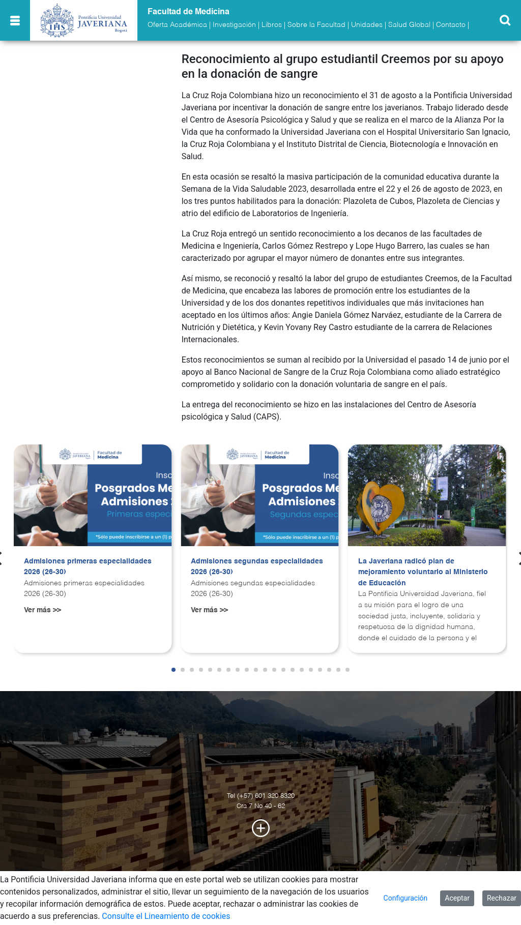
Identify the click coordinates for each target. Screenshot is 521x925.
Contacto (451, 24)
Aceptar (457, 898)
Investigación (234, 24)
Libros (272, 24)
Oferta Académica (177, 24)
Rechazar (501, 898)
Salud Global (409, 24)
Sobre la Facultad (316, 24)
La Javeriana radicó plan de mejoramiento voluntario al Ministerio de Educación (423, 572)
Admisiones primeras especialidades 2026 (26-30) (88, 567)
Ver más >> (42, 610)
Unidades (367, 24)
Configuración (406, 898)
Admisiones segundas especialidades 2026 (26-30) (257, 567)
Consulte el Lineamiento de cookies (166, 916)
